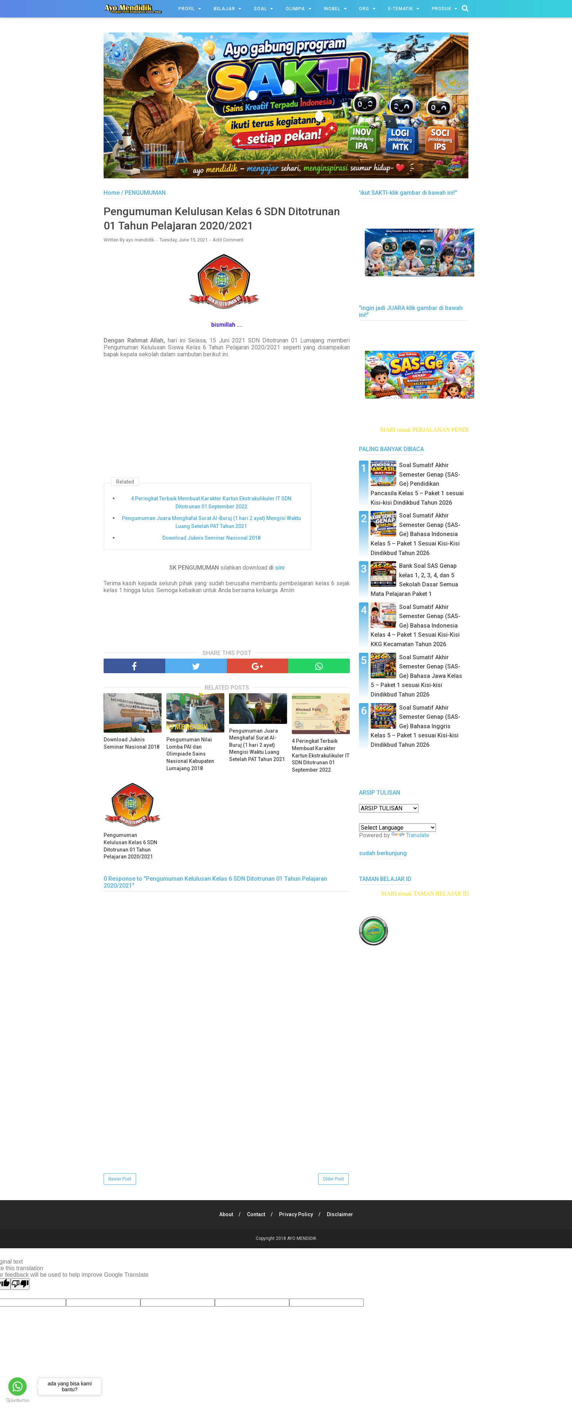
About (226, 1214)
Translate (410, 835)
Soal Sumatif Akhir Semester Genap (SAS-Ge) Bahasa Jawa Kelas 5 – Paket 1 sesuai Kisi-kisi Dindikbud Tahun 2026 (416, 676)
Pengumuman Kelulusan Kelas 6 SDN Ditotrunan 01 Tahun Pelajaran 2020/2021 (130, 846)
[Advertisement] (227, 1121)
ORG (364, 8)
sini (280, 567)
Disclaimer (340, 1214)
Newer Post (119, 1179)
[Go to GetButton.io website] (17, 1400)
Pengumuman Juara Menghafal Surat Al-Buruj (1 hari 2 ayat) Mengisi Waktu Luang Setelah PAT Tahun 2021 (211, 522)
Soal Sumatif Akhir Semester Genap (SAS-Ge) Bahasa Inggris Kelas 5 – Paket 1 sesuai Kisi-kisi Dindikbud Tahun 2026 (415, 726)
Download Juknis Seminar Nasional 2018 (211, 538)
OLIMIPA (295, 8)
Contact (256, 1214)
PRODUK (441, 8)
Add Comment (228, 240)
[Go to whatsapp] (17, 1386)
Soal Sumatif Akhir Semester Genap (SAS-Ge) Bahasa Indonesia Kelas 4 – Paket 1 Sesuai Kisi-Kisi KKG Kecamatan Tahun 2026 (415, 626)
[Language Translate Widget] (397, 827)
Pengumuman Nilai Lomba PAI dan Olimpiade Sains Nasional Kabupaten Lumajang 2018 (190, 754)
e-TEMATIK (400, 8)
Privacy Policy (296, 1214)
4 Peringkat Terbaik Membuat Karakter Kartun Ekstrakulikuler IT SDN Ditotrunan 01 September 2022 (211, 502)
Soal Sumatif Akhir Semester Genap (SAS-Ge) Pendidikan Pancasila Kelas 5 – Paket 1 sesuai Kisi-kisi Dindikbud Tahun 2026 (417, 484)
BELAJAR (224, 8)
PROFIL (186, 8)
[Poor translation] (20, 1284)
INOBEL (332, 8)
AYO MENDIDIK (301, 1238)
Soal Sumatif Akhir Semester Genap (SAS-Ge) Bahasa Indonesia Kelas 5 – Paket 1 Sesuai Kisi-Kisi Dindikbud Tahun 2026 (415, 534)
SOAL (260, 8)
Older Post (333, 1179)
